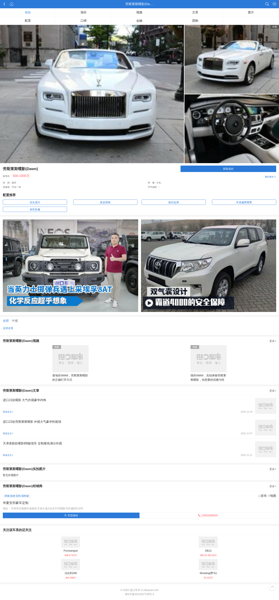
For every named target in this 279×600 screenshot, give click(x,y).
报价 (84, 12)
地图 (273, 495)
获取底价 (228, 168)
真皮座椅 (105, 202)
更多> (272, 340)
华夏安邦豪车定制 (15, 503)
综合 (28, 12)
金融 (139, 20)
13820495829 (208, 515)
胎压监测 (173, 202)
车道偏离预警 (244, 202)
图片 (251, 12)
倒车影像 (35, 209)
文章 (195, 12)
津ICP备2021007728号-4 (139, 594)
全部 (6, 320)
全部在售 (8, 328)
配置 (28, 20)
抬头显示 (35, 202)
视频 (139, 12)
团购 (195, 20)
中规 (15, 320)
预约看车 (270, 177)
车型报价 (71, 515)
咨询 (264, 495)
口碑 (84, 20)
